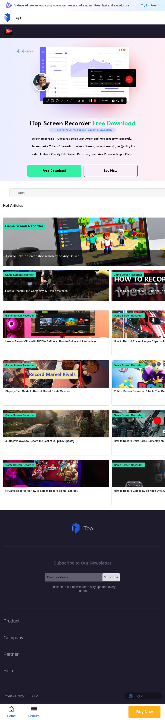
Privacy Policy (14, 696)
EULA (34, 696)
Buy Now (144, 711)
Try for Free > (150, 5)
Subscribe (111, 577)
